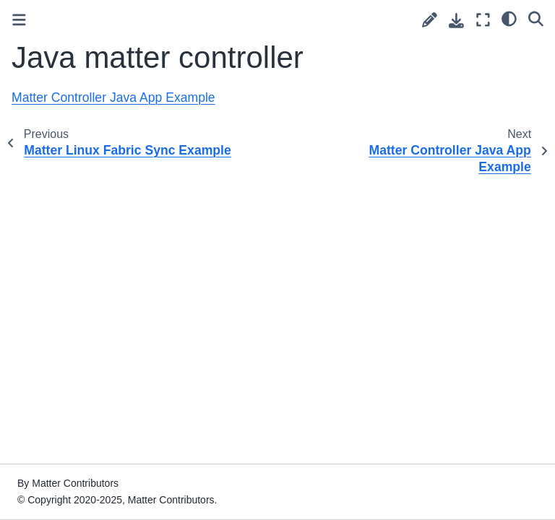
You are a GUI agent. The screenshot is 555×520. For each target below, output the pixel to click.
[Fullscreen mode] (483, 20)
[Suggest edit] (429, 20)
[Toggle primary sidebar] (19, 20)
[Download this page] (456, 20)
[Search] (535, 18)
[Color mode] (509, 18)
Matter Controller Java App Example (113, 97)
